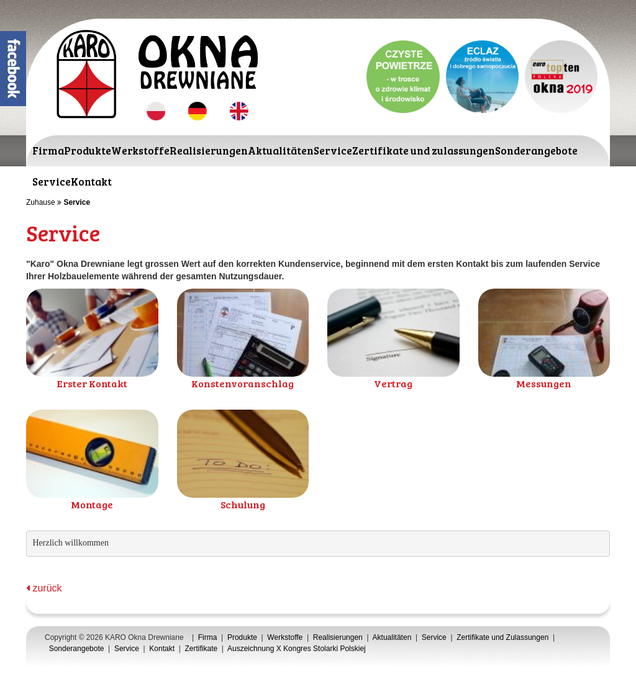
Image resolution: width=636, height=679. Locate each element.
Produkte (87, 150)
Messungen (543, 383)
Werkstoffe (140, 150)
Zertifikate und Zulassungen (502, 637)
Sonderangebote (536, 150)
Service (333, 150)
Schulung (242, 504)
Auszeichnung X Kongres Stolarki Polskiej (296, 648)
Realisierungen (209, 150)
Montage (92, 504)
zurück (44, 588)
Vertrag (393, 383)
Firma (48, 150)
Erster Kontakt (92, 383)
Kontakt (91, 181)
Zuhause (40, 202)
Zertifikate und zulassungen (423, 150)
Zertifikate (201, 648)
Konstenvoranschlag (242, 383)
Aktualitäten (281, 150)
